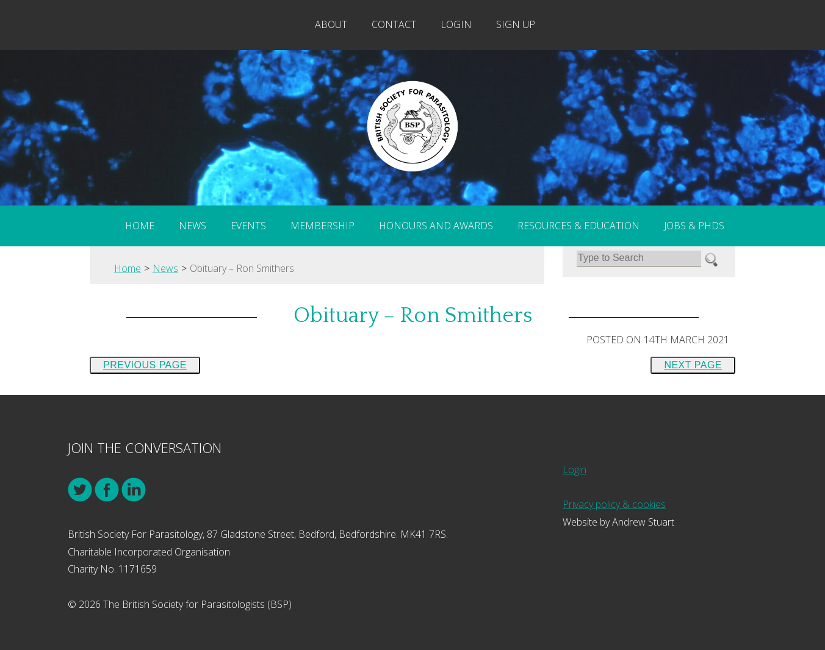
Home (139, 225)
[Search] (639, 258)
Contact (394, 24)
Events (248, 225)
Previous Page (145, 365)
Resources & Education (578, 225)
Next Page (693, 365)
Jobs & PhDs (694, 225)
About (331, 24)
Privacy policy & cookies (614, 504)
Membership (322, 225)
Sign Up (515, 24)
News (192, 225)
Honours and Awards (436, 225)
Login (456, 24)
